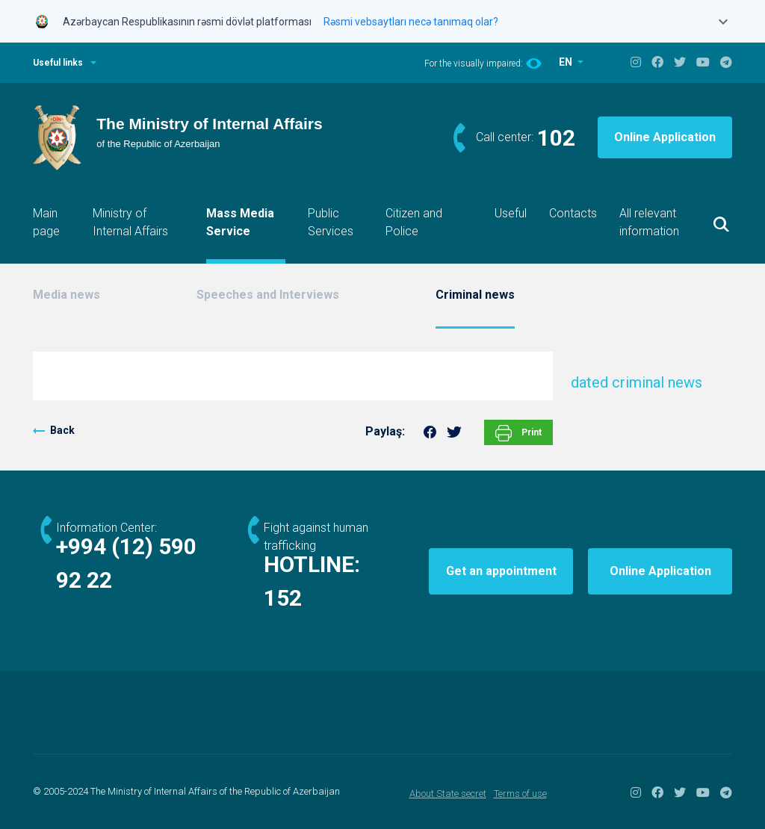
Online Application (665, 137)
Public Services (330, 222)
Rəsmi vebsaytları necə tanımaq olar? (410, 22)
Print (518, 433)
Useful (511, 213)
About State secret (447, 793)
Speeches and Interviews (267, 295)
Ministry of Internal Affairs (130, 222)
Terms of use (520, 793)
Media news (66, 295)
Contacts (573, 213)
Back (62, 430)
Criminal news (475, 295)
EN (566, 62)
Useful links (58, 63)
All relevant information (649, 222)
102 (556, 138)
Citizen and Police (413, 222)
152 (283, 598)
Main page (46, 222)
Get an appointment (501, 571)
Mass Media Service (240, 222)
